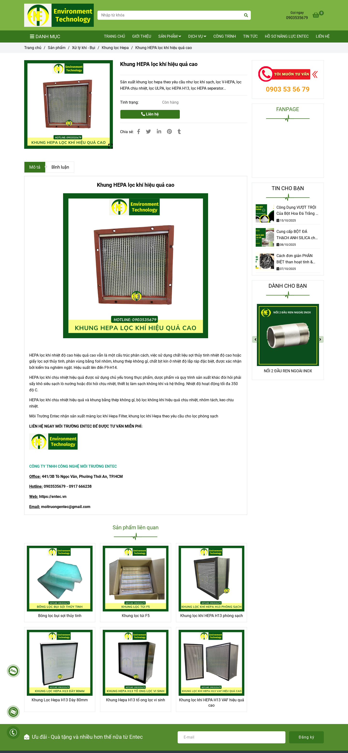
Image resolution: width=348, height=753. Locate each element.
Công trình (224, 36)
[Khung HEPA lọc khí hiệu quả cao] (59, 15)
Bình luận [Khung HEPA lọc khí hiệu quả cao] (60, 167)
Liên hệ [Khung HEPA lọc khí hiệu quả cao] (150, 114)
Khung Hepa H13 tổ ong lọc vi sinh (135, 700)
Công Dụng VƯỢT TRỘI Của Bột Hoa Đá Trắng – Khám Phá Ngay (297, 211)
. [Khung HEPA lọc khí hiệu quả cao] (184, 383)
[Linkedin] (159, 132)
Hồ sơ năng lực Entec (287, 36)
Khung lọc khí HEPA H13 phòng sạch (211, 615)
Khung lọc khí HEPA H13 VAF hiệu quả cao (211, 703)
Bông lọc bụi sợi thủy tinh (59, 615)
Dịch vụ (197, 36)
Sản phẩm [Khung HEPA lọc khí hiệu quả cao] (56, 47)
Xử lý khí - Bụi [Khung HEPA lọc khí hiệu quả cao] (83, 47)
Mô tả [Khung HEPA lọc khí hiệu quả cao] (34, 167)
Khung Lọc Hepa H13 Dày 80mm (60, 700)
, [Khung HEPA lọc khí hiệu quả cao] (148, 361)
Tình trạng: (130, 102)
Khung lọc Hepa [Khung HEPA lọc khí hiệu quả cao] (115, 47)
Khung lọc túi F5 (136, 615)
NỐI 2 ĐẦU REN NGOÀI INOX (288, 371)
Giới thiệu (141, 36)
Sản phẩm (169, 36)
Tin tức (250, 36)
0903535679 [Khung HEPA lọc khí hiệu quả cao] (297, 17)
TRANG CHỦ (114, 36)
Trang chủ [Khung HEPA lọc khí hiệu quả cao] (32, 47)
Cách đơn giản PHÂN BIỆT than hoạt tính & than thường (294, 259)
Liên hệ (323, 36)
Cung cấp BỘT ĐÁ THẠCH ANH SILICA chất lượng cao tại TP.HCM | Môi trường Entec (297, 235)
